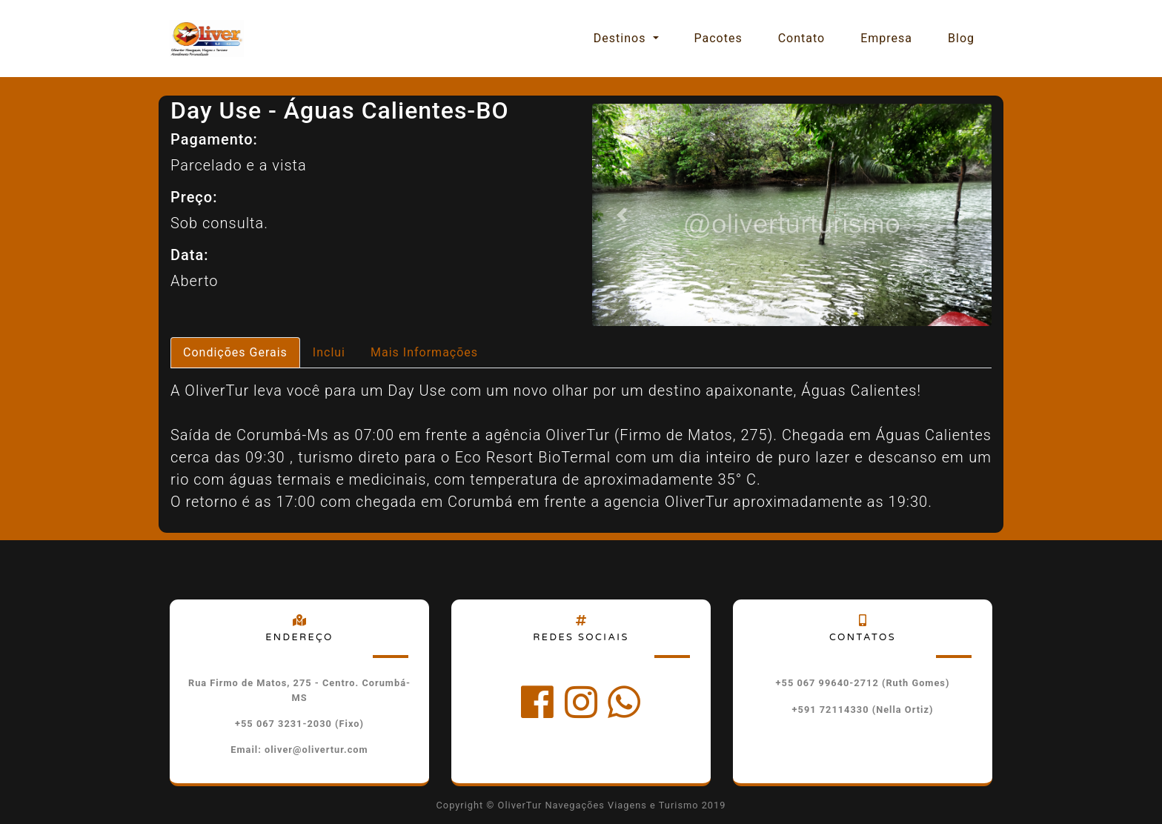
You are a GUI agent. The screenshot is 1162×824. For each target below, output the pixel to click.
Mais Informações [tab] (424, 352)
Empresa (886, 38)
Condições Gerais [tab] (235, 352)
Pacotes (718, 38)
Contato (802, 38)
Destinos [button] (622, 38)
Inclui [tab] (329, 352)
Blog (961, 38)
